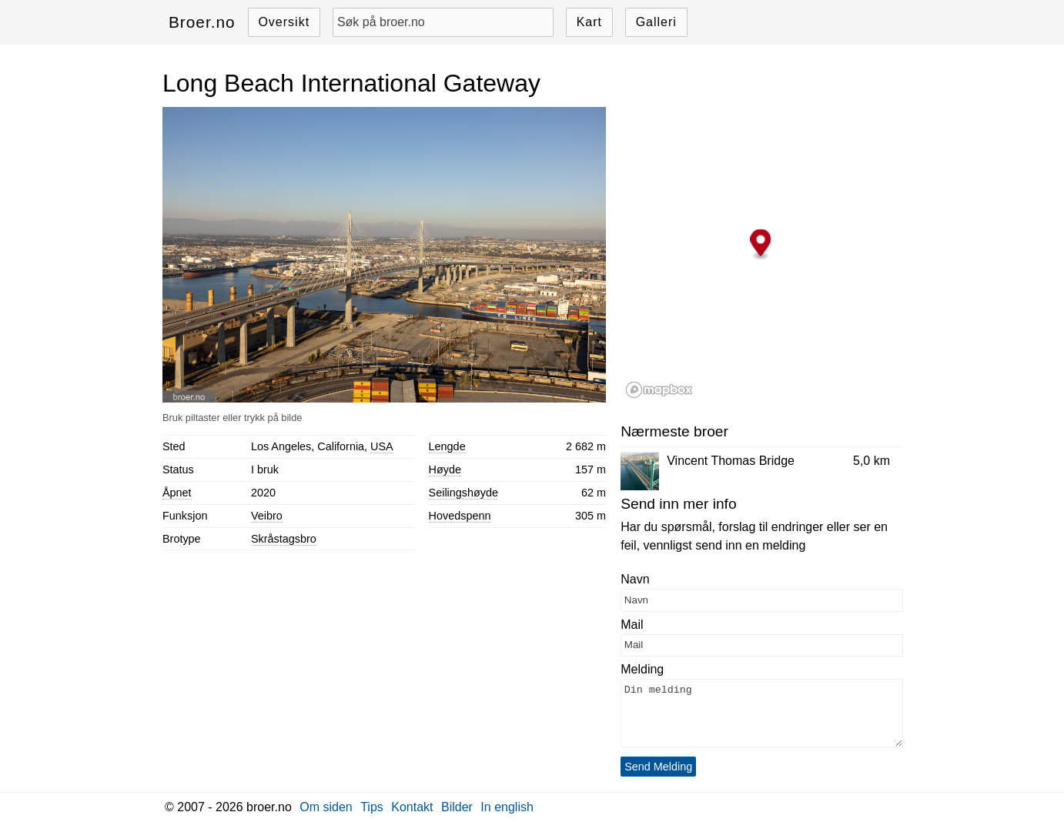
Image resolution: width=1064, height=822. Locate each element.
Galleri (656, 21)
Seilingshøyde (463, 492)
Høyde (445, 469)
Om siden (325, 807)
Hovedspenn (460, 516)
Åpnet (177, 492)
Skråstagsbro (283, 539)
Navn (635, 579)
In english (507, 807)
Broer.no (202, 22)
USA (381, 446)
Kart (589, 21)
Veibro (267, 516)
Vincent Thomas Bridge (731, 460)
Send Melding (658, 766)
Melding (642, 669)
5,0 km (871, 460)
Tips (371, 807)
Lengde (447, 446)
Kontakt (412, 807)
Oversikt (283, 21)
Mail (632, 624)
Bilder (457, 807)
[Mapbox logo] (659, 390)
